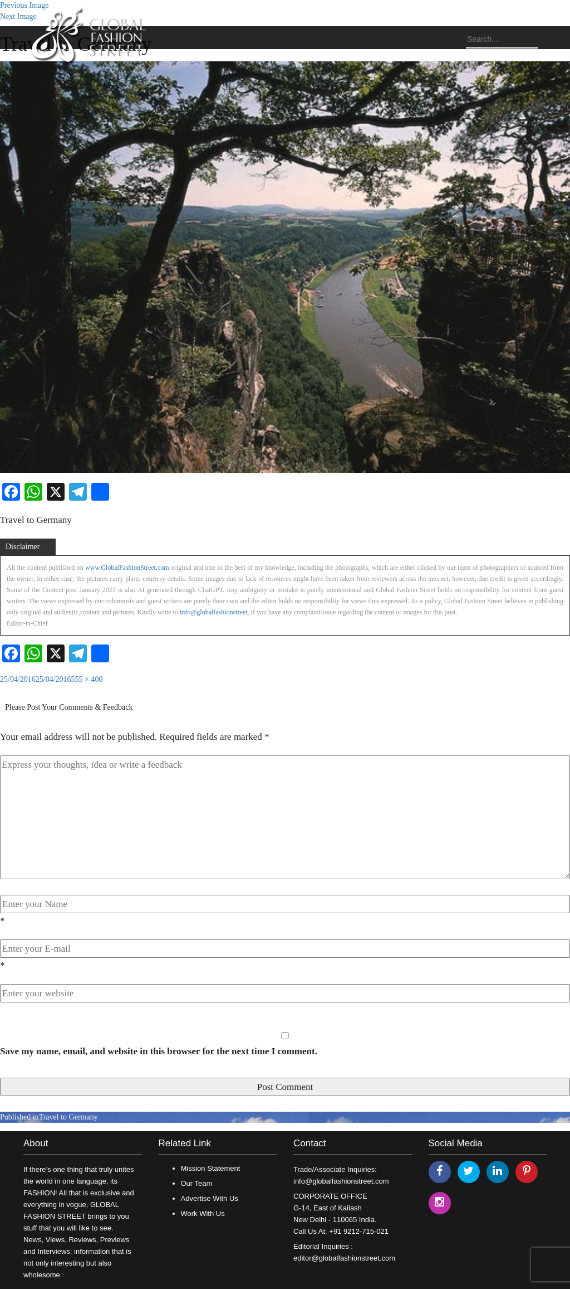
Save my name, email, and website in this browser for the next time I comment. (158, 1051)
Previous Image (24, 5)
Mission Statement (210, 1168)
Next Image (18, 16)
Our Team (197, 1183)
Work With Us (203, 1213)
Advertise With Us (209, 1198)
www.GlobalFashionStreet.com (127, 567)
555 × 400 (87, 679)
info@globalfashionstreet (214, 612)
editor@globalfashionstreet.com (344, 1258)
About (35, 1143)
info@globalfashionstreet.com (341, 1181)
